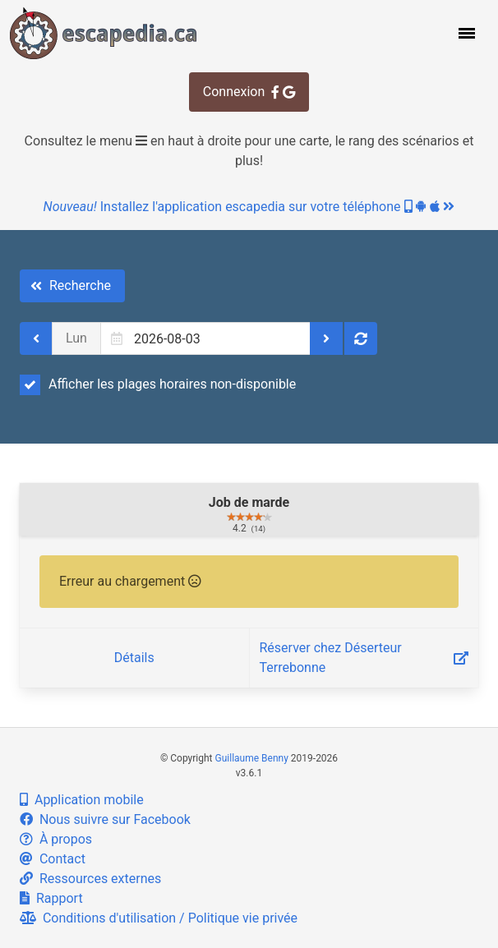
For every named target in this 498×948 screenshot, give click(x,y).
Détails (134, 657)
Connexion (249, 91)
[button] (465, 33)
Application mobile (82, 800)
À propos (56, 839)
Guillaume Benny (251, 758)
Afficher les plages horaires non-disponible (158, 384)
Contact (52, 859)
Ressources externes (90, 878)
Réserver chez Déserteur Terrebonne (364, 657)
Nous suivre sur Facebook (105, 819)
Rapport (51, 898)
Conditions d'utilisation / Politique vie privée (158, 918)
